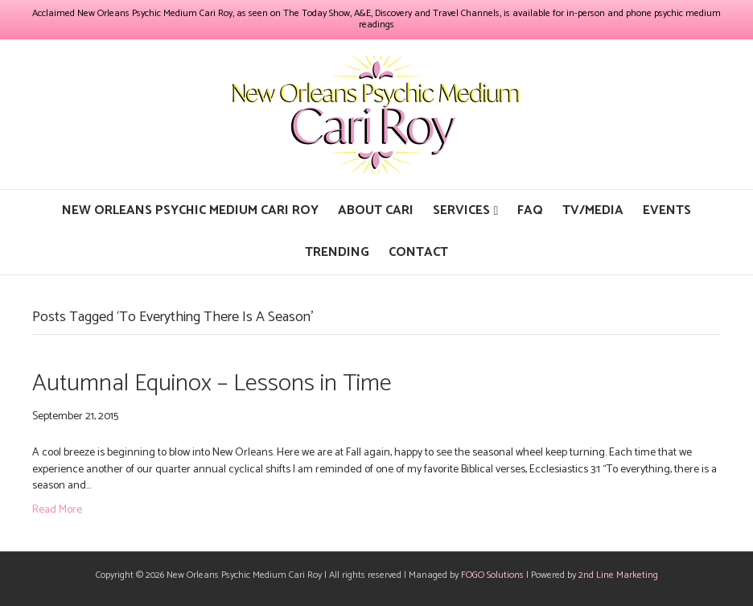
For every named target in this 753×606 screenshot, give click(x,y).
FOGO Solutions (492, 575)
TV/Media (592, 210)
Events (667, 210)
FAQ (530, 210)
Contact (418, 252)
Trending (337, 252)
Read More (57, 510)
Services (461, 210)
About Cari (376, 210)
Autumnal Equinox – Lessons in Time (212, 383)
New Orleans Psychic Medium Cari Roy (190, 210)
